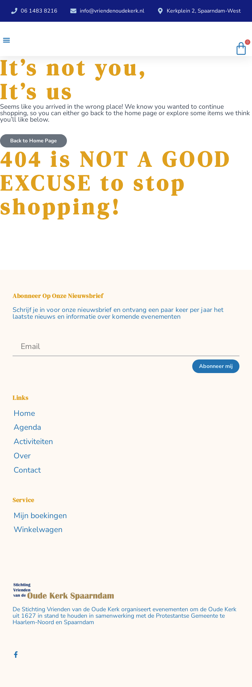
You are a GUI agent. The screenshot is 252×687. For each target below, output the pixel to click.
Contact (27, 470)
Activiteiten (33, 442)
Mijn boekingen (40, 516)
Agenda (27, 428)
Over (22, 456)
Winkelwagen (38, 530)
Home (24, 414)
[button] (6, 40)
